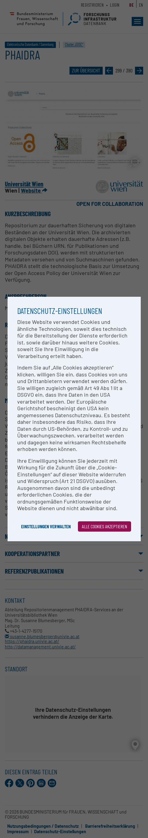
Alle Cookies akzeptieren (104, 526)
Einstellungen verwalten (46, 526)
